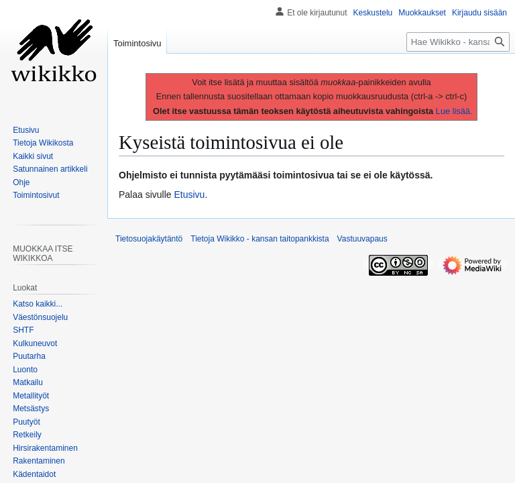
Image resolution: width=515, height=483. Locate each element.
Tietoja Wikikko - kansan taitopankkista (259, 239)
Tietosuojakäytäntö (148, 239)
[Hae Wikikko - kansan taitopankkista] (458, 42)
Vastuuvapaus (362, 239)
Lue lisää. (454, 111)
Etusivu (189, 194)
